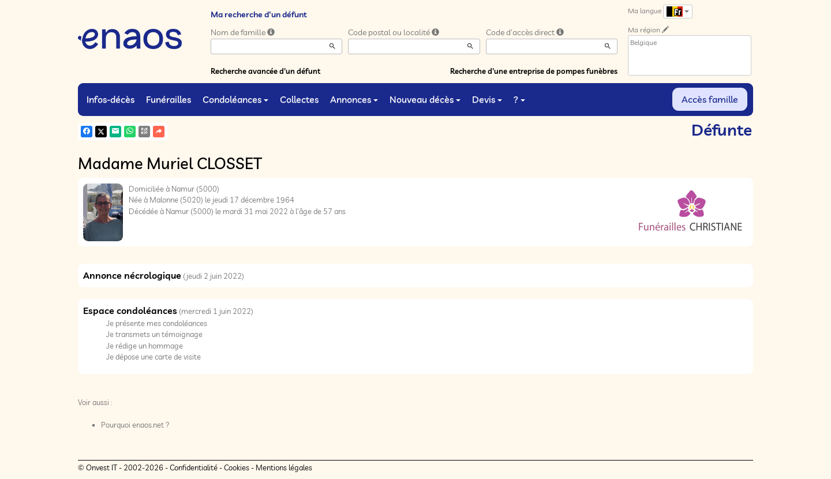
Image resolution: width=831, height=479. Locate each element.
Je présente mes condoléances (156, 323)
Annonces (354, 99)
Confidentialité (194, 467)
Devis (487, 99)
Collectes (299, 99)
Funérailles (168, 99)
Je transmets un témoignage (154, 334)
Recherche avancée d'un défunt (265, 71)
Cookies (236, 467)
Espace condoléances (130, 310)
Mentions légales (284, 467)
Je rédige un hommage (144, 345)
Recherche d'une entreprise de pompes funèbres (533, 71)
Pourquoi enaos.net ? (135, 424)
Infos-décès (110, 99)
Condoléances (235, 99)
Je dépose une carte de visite (153, 356)
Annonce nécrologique (132, 275)
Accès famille (710, 99)
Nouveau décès (425, 99)
